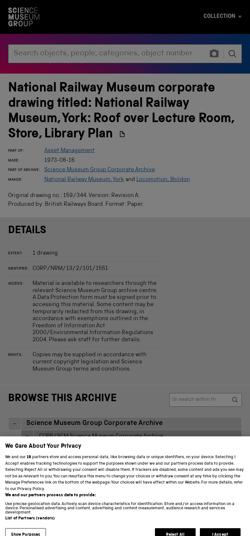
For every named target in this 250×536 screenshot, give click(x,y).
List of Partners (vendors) (30, 527)
